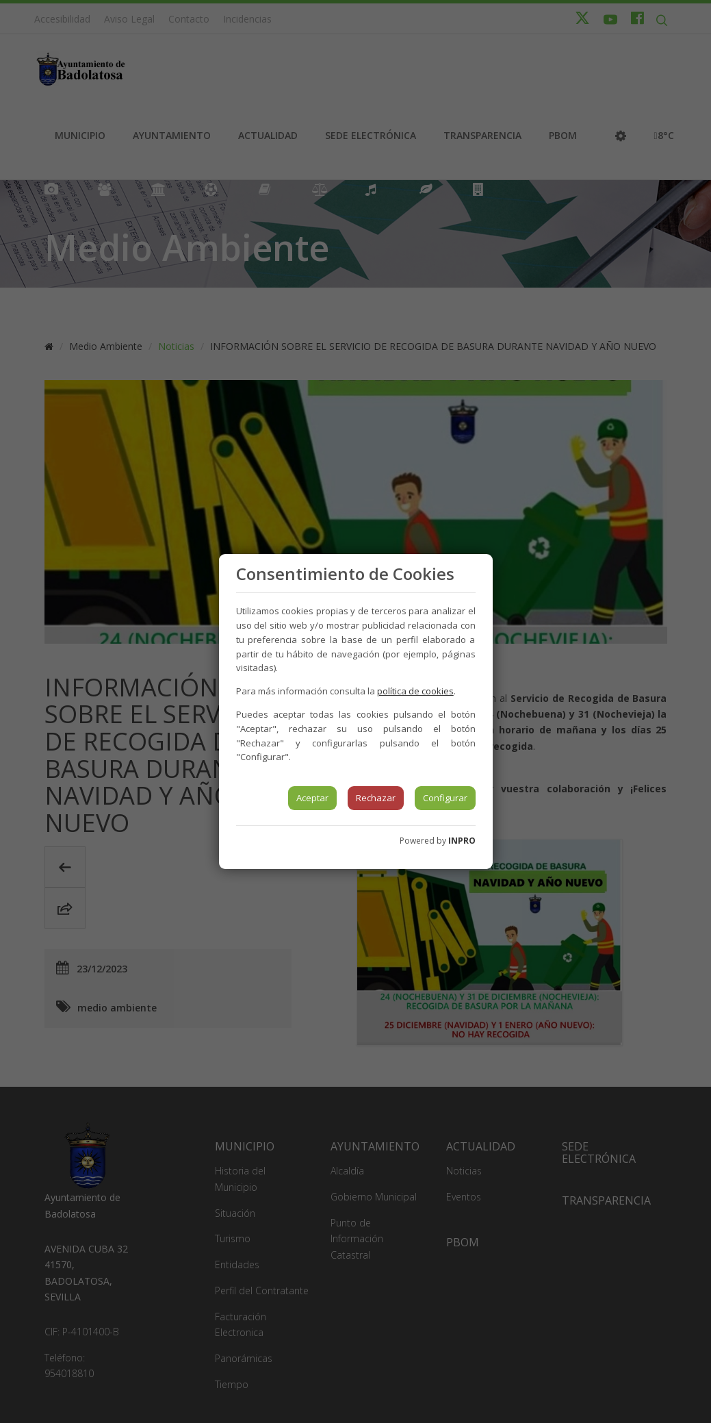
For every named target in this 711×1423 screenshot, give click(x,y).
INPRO (462, 840)
